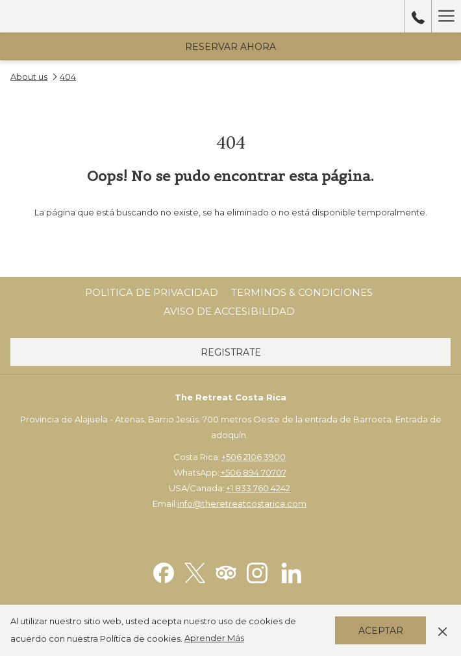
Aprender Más (214, 638)
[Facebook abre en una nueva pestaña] (163, 572)
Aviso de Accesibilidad (229, 311)
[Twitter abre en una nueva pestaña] (194, 572)
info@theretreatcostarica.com (241, 503)
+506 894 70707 (253, 472)
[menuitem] (152, 292)
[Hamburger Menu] (446, 16)
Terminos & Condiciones (302, 292)
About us (28, 76)
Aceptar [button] (380, 631)
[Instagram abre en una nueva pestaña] (257, 572)
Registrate (231, 352)
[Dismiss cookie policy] (442, 630)
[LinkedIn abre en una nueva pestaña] (291, 572)
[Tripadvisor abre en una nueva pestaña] (226, 572)
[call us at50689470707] (418, 16)
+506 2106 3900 (253, 457)
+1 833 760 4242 (258, 488)
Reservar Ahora (230, 47)
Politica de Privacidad (151, 292)
